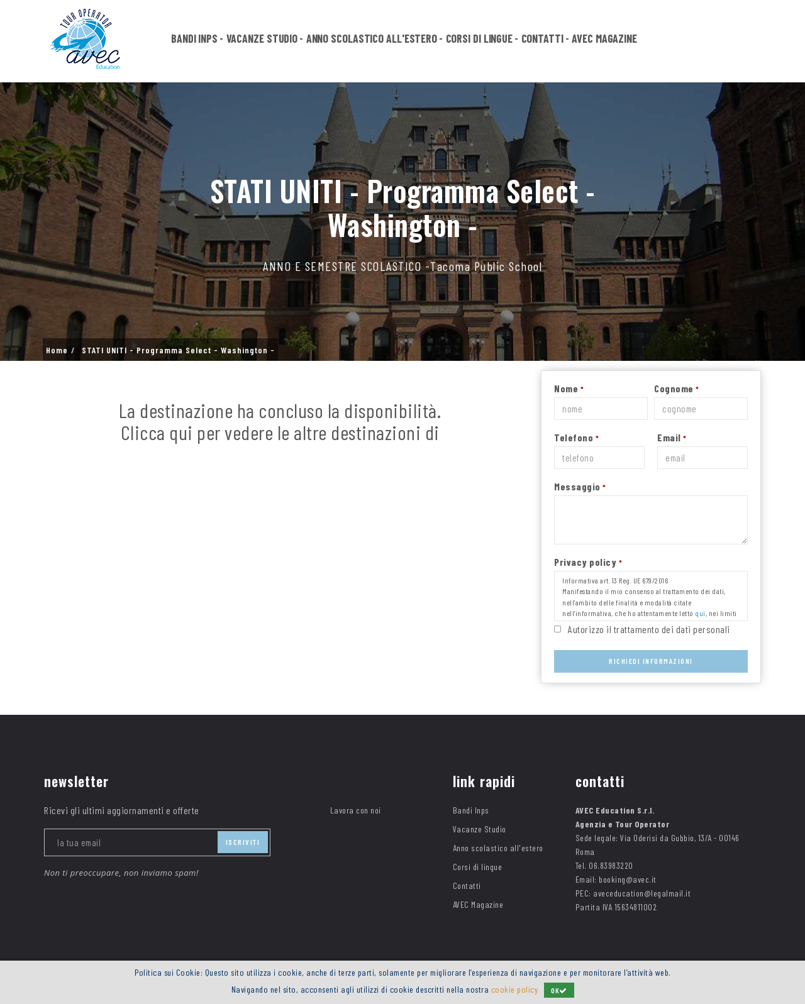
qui (700, 613)
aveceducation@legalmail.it (642, 893)
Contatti (542, 39)
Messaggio (580, 486)
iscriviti (243, 841)
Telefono (576, 437)
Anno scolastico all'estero (371, 39)
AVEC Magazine (604, 39)
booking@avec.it (628, 879)
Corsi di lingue (479, 39)
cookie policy (514, 989)
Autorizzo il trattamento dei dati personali (649, 629)
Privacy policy (588, 562)
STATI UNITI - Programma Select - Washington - (178, 350)
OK (559, 990)
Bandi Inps (194, 39)
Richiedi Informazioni (651, 660)
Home (57, 350)
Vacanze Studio (262, 39)
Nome (569, 388)
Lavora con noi (355, 810)
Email (672, 437)
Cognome (676, 388)
